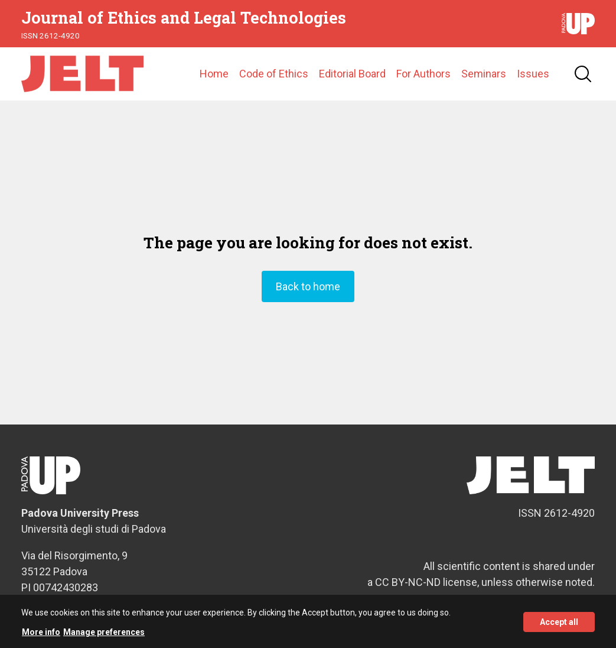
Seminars (483, 73)
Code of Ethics (273, 73)
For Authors (423, 73)
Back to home (308, 286)
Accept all (559, 625)
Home (214, 73)
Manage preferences (104, 636)
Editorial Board (352, 73)
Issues (533, 73)
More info (41, 636)
